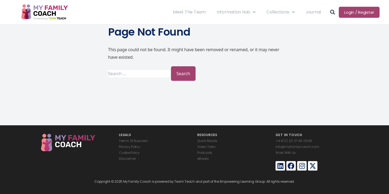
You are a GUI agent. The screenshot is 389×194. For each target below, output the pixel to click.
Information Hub (236, 12)
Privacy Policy (129, 146)
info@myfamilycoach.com (297, 146)
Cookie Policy (129, 152)
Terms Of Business (133, 140)
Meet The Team (189, 12)
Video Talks (206, 146)
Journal (313, 12)
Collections (280, 12)
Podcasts (204, 152)
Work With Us (286, 152)
